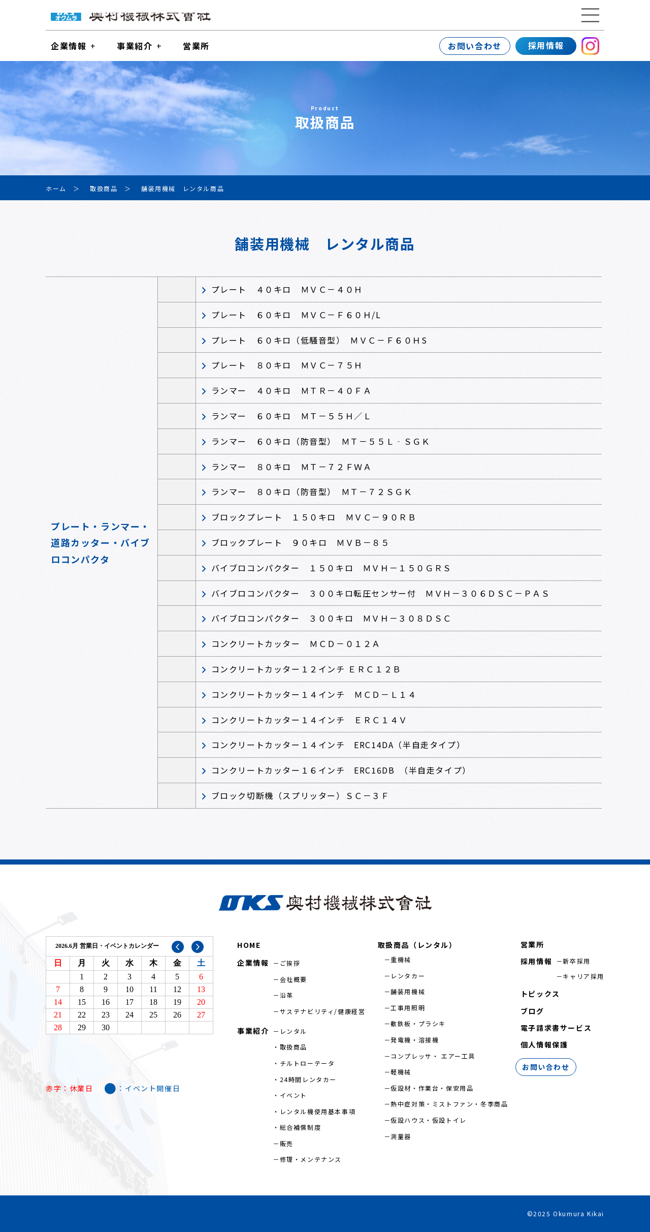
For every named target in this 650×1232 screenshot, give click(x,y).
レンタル (293, 1031)
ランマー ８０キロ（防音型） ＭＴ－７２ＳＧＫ (312, 491)
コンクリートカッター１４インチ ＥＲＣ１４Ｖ (309, 720)
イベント (293, 1095)
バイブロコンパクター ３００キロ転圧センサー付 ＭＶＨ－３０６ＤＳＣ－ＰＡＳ (380, 593)
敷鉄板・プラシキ (418, 1023)
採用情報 (546, 45)
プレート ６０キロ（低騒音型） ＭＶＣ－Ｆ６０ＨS (319, 340)
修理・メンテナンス (311, 1159)
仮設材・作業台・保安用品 (432, 1088)
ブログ (532, 1011)
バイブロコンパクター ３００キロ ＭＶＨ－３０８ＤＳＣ (331, 618)
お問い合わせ (475, 46)
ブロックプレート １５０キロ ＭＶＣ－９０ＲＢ (314, 517)
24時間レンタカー (308, 1079)
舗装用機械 (408, 991)
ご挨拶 (290, 963)
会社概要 (293, 979)
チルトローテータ (307, 1063)
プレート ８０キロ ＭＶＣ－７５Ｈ (287, 365)
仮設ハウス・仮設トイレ (429, 1120)
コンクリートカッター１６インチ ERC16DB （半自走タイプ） (341, 770)
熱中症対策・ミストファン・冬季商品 (449, 1103)
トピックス (540, 994)
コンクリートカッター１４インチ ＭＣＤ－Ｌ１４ (314, 694)
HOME (249, 945)
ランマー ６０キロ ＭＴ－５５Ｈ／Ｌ (291, 416)
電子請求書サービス (556, 1028)
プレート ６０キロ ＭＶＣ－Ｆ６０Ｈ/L (296, 315)
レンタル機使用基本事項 (318, 1111)
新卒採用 (576, 961)
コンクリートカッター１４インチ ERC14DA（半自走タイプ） (338, 744)
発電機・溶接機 (415, 1039)
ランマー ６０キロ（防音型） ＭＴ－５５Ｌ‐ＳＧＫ (321, 441)
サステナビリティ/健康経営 (323, 1011)
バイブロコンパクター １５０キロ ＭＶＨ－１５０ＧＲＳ (331, 568)
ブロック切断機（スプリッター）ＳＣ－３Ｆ (300, 795)
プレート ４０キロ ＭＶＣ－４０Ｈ (287, 289)
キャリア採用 (583, 976)
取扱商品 (293, 1046)
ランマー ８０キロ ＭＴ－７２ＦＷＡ (291, 466)
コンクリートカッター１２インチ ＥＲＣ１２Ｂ (306, 669)
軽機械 (401, 1071)
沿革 (287, 995)
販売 (287, 1143)
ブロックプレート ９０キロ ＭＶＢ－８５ (300, 542)
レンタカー (408, 975)
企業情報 (68, 46)
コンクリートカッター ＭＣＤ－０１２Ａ (296, 643)
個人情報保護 (544, 1044)
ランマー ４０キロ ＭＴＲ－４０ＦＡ (291, 390)
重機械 (401, 959)
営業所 (196, 46)
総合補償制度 (300, 1127)
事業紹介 (134, 46)
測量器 (401, 1136)
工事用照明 (408, 1007)
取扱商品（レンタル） (417, 945)
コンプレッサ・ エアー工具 (433, 1056)
